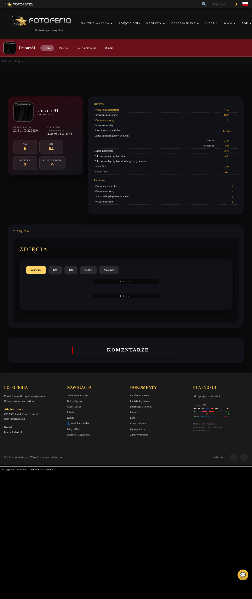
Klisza (47, 47)
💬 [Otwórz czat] (243, 575)
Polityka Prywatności (140, 401)
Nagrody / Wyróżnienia (78, 434)
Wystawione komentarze (106, 109)
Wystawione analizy (104, 120)
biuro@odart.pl (13, 432)
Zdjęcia (63, 47)
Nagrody (154, 23)
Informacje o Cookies (141, 406)
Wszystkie (36, 269)
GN (71, 269)
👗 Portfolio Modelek (78, 423)
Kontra (88, 269)
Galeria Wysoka (95, 23)
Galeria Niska (183, 23)
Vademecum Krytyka (77, 395)
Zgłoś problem (137, 429)
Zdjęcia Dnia (130, 23)
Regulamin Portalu (139, 395)
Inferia (211, 23)
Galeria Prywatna (86, 47)
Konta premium (138, 423)
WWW (228, 23)
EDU (245, 23)
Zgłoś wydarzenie (139, 434)
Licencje (134, 412)
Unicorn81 (7, 61)
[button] (111, 23)
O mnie (109, 47)
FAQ (132, 417)
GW (55, 269)
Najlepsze (109, 269)
